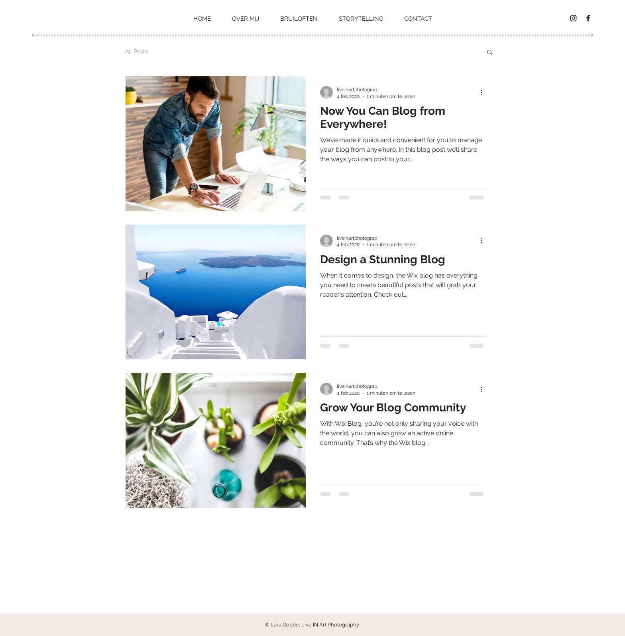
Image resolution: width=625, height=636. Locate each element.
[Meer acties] (484, 92)
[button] (489, 53)
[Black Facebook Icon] (588, 18)
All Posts (136, 51)
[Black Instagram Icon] (573, 18)
